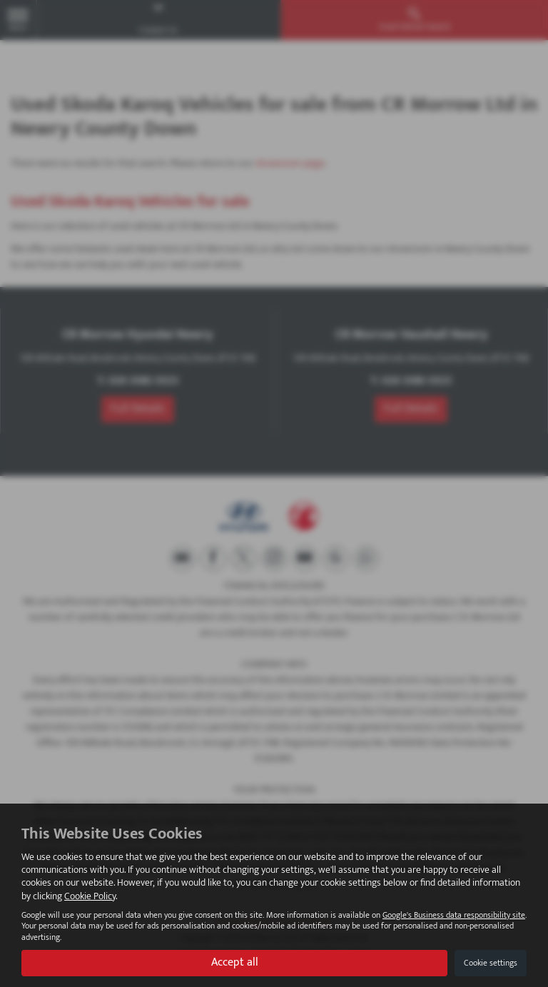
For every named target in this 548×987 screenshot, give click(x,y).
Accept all (234, 962)
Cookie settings (490, 963)
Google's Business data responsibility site (453, 915)
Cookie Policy (90, 896)
